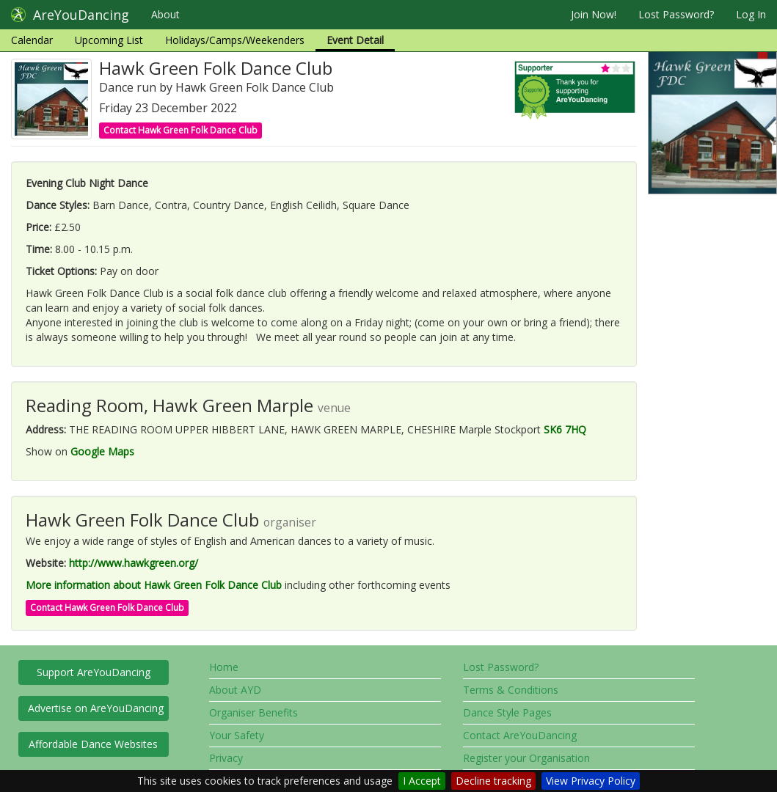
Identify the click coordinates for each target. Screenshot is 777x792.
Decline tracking (493, 781)
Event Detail (355, 40)
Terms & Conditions (510, 690)
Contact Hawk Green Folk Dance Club (180, 130)
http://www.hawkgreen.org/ (133, 563)
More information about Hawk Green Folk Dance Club (154, 585)
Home (223, 667)
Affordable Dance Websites (93, 744)
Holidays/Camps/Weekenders (234, 40)
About (165, 14)
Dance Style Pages (507, 712)
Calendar (32, 40)
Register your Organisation (526, 758)
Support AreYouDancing (93, 672)
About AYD (235, 690)
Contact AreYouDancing (520, 735)
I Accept (422, 781)
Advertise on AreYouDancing (96, 708)
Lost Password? (676, 14)
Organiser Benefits (253, 712)
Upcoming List (109, 40)
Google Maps (102, 451)
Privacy (226, 758)
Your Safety (236, 735)
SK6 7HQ (565, 429)
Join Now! (593, 14)
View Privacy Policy (590, 781)
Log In (751, 14)
